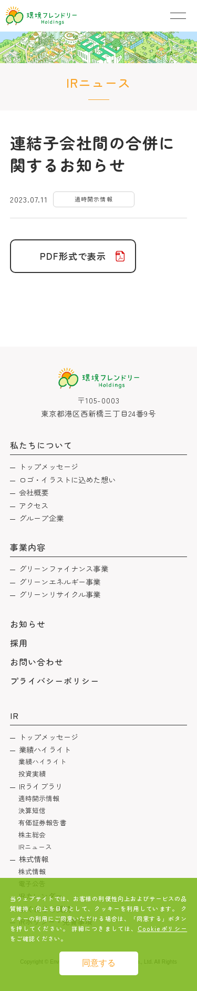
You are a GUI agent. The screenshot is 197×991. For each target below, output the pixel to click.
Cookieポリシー (163, 928)
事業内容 (28, 547)
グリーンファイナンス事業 (63, 568)
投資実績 (32, 773)
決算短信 (32, 810)
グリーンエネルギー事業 (60, 581)
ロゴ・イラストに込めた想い (67, 479)
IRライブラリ (41, 786)
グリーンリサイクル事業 (60, 594)
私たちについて (41, 445)
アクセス (34, 505)
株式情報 (34, 858)
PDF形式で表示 (73, 255)
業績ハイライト (45, 749)
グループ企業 (41, 517)
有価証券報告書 (42, 822)
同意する (99, 962)
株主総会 (32, 835)
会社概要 (34, 492)
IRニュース (35, 847)
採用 (19, 642)
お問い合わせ (37, 661)
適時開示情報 (39, 798)
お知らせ (28, 624)
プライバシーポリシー (55, 680)
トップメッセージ (48, 466)
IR (14, 715)
